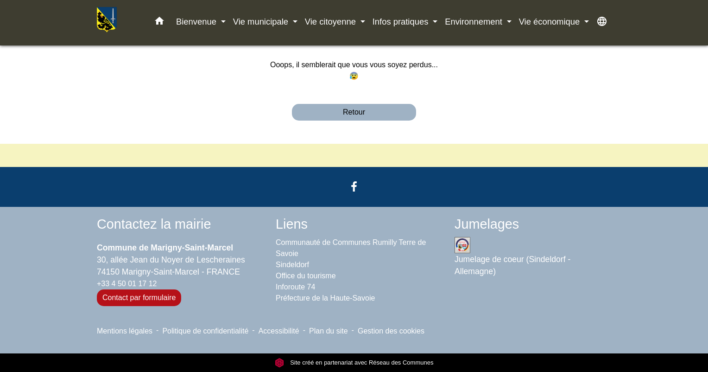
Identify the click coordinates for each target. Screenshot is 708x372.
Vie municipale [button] (262, 21)
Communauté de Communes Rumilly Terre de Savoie (351, 247)
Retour (354, 112)
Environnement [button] (475, 21)
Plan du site (328, 331)
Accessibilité (279, 331)
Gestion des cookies (391, 331)
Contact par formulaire (139, 297)
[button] (159, 23)
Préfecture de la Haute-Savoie (325, 298)
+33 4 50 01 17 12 (127, 284)
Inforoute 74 (295, 287)
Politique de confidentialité (205, 331)
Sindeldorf (292, 265)
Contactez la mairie (154, 224)
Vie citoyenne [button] (331, 21)
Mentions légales (124, 331)
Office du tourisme (306, 276)
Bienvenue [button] (197, 21)
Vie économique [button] (550, 21)
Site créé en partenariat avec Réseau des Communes (354, 362)
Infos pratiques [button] (402, 21)
